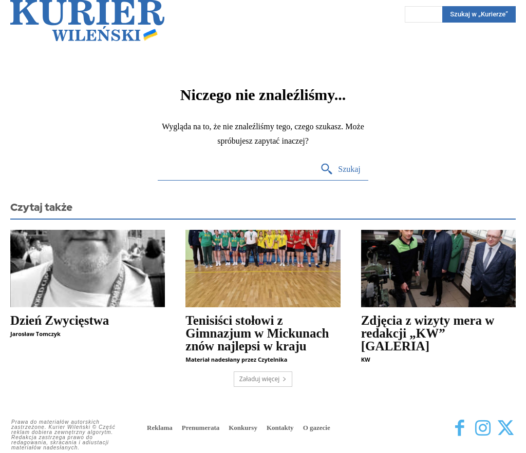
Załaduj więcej (263, 379)
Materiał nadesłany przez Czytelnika (236, 359)
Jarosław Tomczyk (35, 334)
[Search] (340, 170)
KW (365, 359)
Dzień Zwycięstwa (59, 320)
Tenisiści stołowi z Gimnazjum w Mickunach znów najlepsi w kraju (257, 333)
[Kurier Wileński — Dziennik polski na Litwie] (87, 20)
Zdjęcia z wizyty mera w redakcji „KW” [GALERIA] (428, 333)
